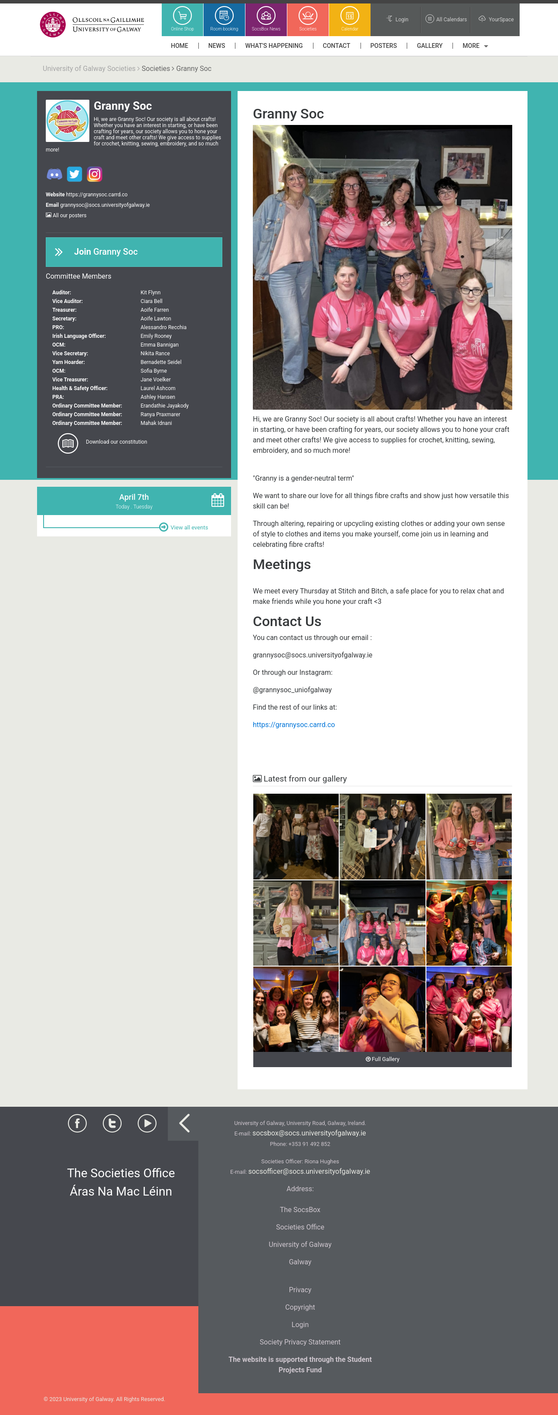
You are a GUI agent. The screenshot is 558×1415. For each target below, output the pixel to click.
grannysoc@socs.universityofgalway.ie (105, 205)
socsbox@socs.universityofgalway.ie (309, 1133)
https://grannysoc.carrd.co (96, 195)
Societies (156, 68)
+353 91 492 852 (309, 1144)
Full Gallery (383, 1059)
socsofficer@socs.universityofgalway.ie (309, 1171)
